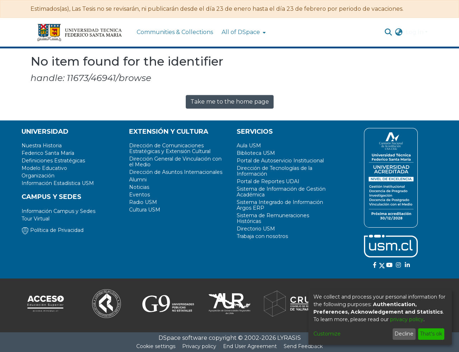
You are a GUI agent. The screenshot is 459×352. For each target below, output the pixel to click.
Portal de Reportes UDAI (268, 181)
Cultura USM (144, 209)
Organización (38, 175)
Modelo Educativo (44, 168)
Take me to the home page (229, 101)
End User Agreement (250, 346)
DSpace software (182, 337)
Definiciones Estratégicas (53, 160)
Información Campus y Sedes (58, 211)
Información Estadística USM (58, 183)
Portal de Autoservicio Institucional (280, 160)
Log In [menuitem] (414, 32)
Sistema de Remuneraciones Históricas (273, 218)
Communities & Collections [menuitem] (175, 32)
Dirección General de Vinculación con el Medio (175, 162)
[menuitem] (243, 32)
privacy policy (406, 319)
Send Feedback (303, 346)
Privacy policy (199, 346)
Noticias (139, 187)
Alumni (138, 179)
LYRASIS (289, 337)
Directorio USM (256, 228)
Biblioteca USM (256, 153)
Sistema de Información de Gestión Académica (281, 192)
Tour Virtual (35, 218)
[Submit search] (388, 32)
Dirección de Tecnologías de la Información (274, 171)
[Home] (79, 32)
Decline (403, 333)
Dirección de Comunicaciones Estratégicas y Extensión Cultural (169, 148)
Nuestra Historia (42, 145)
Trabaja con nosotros (262, 236)
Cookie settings (155, 346)
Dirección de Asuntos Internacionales (175, 172)
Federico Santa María (48, 153)
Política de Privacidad (53, 230)
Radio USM (143, 202)
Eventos (139, 194)
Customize (327, 333)
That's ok (431, 333)
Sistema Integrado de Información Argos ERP (280, 205)
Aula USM (249, 145)
